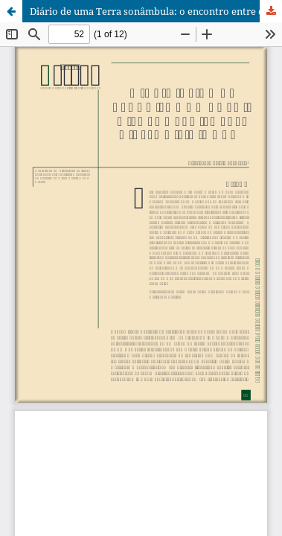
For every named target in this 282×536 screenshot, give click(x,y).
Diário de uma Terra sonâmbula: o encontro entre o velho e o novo (156, 11)
